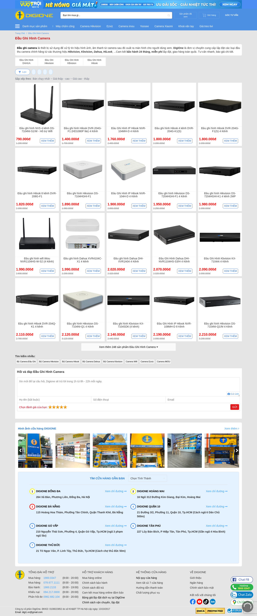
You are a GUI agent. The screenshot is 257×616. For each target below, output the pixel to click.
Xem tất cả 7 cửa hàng (149, 582)
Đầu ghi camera (27, 47)
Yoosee (144, 26)
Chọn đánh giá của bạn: (43, 407)
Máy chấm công (65, 26)
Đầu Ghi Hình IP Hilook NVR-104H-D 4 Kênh (128, 195)
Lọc (22, 71)
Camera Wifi (131, 361)
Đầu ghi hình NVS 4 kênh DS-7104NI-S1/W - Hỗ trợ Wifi (37, 130)
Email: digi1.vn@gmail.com (29, 612)
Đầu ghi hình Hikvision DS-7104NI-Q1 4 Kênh (83, 325)
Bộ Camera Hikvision (49, 361)
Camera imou (126, 26)
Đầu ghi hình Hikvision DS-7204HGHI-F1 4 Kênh (174, 195)
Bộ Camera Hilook (70, 361)
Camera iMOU (163, 361)
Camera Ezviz (147, 361)
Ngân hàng (196, 582)
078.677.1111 (51, 582)
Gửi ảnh (233, 394)
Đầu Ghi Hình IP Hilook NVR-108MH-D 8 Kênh (174, 325)
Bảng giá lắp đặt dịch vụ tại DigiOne (103, 597)
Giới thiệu (195, 577)
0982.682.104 (51, 596)
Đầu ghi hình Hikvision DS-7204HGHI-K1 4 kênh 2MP (220, 195)
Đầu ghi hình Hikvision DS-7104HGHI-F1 (83, 195)
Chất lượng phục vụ (148, 592)
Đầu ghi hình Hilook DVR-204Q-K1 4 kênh (37, 325)
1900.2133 (49, 587)
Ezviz (110, 26)
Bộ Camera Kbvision (112, 361)
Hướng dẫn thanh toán (149, 587)
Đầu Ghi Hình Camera (32, 38)
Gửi (234, 407)
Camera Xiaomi (163, 26)
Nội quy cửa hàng (146, 577)
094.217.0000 (51, 592)
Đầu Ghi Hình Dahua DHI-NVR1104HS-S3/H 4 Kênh (174, 260)
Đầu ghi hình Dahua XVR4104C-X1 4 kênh (82, 260)
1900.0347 (49, 577)
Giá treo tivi (206, 26)
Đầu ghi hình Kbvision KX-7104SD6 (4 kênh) (128, 325)
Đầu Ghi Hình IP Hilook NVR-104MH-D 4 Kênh (128, 130)
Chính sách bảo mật (202, 587)
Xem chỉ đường (116, 491)
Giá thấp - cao (61, 78)
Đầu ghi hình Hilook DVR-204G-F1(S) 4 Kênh (220, 130)
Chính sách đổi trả (93, 587)
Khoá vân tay (186, 26)
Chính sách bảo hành (94, 582)
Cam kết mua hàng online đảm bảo (103, 592)
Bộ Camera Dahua (91, 361)
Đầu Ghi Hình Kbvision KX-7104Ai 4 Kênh (220, 260)
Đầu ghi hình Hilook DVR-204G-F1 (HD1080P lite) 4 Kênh (82, 130)
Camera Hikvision (90, 26)
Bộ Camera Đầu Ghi (26, 361)
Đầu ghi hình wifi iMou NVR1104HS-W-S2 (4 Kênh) (37, 260)
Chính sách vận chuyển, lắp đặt (100, 602)
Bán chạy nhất (41, 78)
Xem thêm (47, 140)
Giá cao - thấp (81, 78)
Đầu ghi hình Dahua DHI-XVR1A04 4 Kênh (128, 260)
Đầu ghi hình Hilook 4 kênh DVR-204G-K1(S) (174, 130)
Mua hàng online (92, 577)
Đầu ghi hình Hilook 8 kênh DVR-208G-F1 (37, 195)
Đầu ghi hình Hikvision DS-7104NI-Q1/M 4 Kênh (220, 325)
